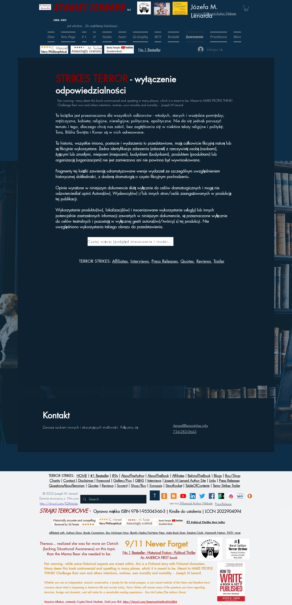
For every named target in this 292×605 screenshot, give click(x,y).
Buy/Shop (232, 475)
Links (212, 480)
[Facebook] (212, 496)
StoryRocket (173, 485)
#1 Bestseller (99, 475)
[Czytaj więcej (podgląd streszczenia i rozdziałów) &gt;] (130, 241)
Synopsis (155, 485)
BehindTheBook (199, 475)
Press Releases (165, 261)
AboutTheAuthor (132, 475)
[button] (158, 37)
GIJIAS (139, 480)
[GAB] (221, 496)
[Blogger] (174, 496)
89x (115, 475)
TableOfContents (197, 485)
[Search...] (113, 499)
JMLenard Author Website (219, 13)
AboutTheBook (158, 475)
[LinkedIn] (193, 496)
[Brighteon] (183, 496)
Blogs (218, 475)
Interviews (154, 480)
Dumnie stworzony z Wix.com (59, 498)
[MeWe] (240, 496)
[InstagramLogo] (231, 496)
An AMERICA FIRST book (159, 555)
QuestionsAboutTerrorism (67, 485)
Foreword (103, 480)
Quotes (187, 261)
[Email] (164, 496)
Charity (55, 480)
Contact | (70, 480)
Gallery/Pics (122, 480)
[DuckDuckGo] (250, 496)
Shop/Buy (138, 485)
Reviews (203, 261)
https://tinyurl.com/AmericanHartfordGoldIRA (150, 602)
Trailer (218, 261)
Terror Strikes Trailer (226, 485)
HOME (82, 475)
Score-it (122, 485)
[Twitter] (202, 496)
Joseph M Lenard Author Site (185, 480)
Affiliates (120, 261)
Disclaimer (86, 480)
